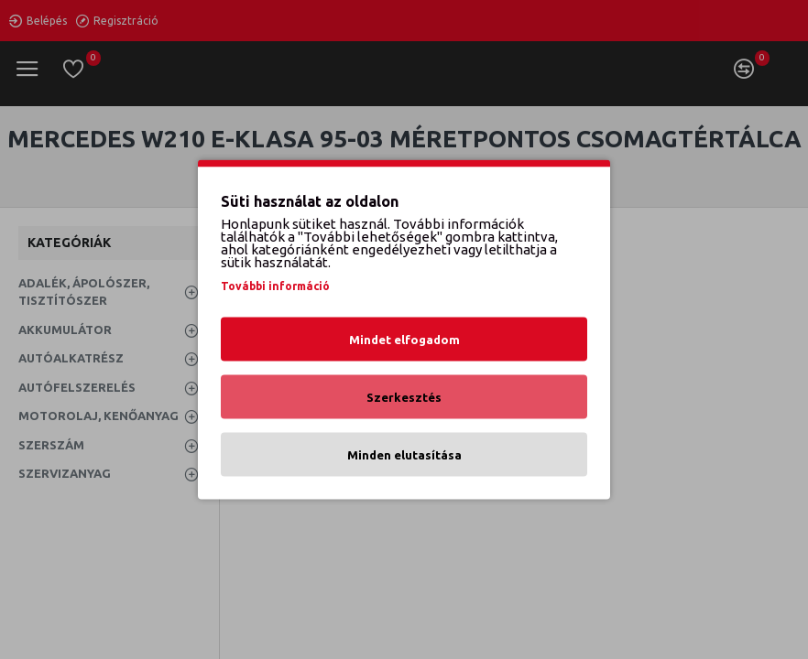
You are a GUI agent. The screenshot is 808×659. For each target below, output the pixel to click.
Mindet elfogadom (404, 339)
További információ (275, 286)
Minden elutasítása (404, 454)
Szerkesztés (404, 397)
